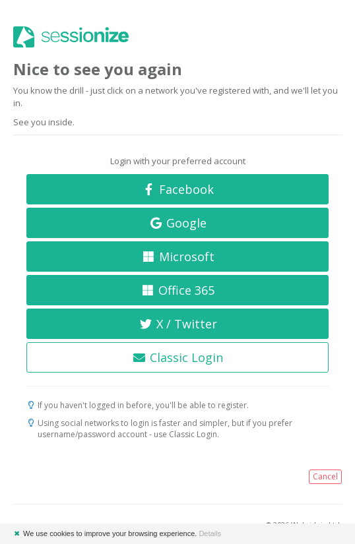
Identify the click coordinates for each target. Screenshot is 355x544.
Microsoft (177, 256)
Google (177, 223)
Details (210, 533)
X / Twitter (177, 324)
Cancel (325, 476)
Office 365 (178, 290)
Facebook (177, 189)
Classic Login (178, 357)
